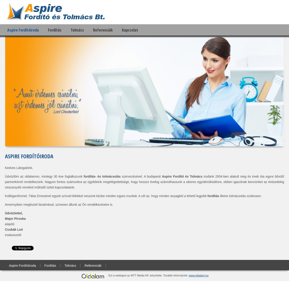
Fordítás (55, 30)
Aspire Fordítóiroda (23, 30)
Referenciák (103, 30)
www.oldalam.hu (198, 275)
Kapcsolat (130, 30)
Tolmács (77, 30)
